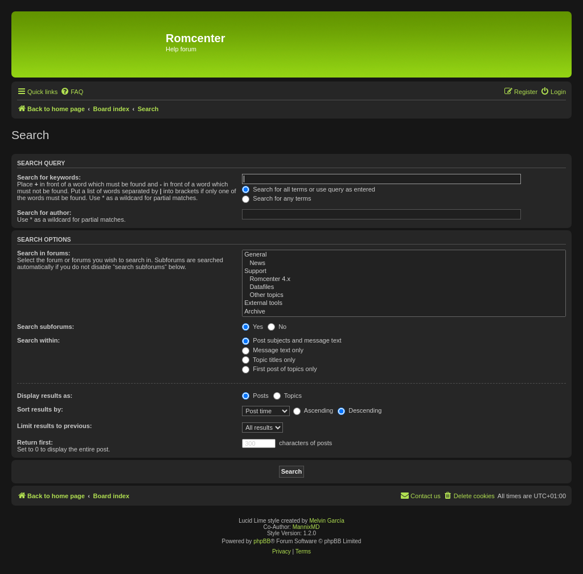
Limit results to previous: (54, 425)
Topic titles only (268, 359)
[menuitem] (71, 92)
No (277, 326)
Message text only (272, 350)
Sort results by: (40, 409)
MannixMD (306, 527)
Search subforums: (45, 326)
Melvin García (326, 521)
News (404, 263)
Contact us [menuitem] (420, 495)
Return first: (35, 442)
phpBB (261, 541)
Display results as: (44, 395)
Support (404, 271)
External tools (404, 303)
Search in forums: (44, 253)
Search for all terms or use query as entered (308, 189)
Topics (287, 395)
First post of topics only (279, 368)
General (404, 255)
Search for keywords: (49, 177)
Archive (404, 312)
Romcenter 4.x (404, 279)
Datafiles (404, 287)
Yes (252, 326)
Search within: (38, 340)
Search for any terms (276, 198)
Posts (255, 395)
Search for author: (44, 212)
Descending (359, 410)
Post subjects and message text (291, 340)
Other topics (404, 295)
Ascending (313, 410)
